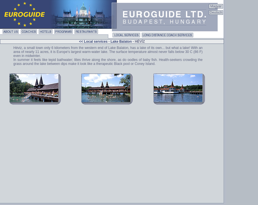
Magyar (216, 6)
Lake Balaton (121, 42)
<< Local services (93, 42)
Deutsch (216, 13)
